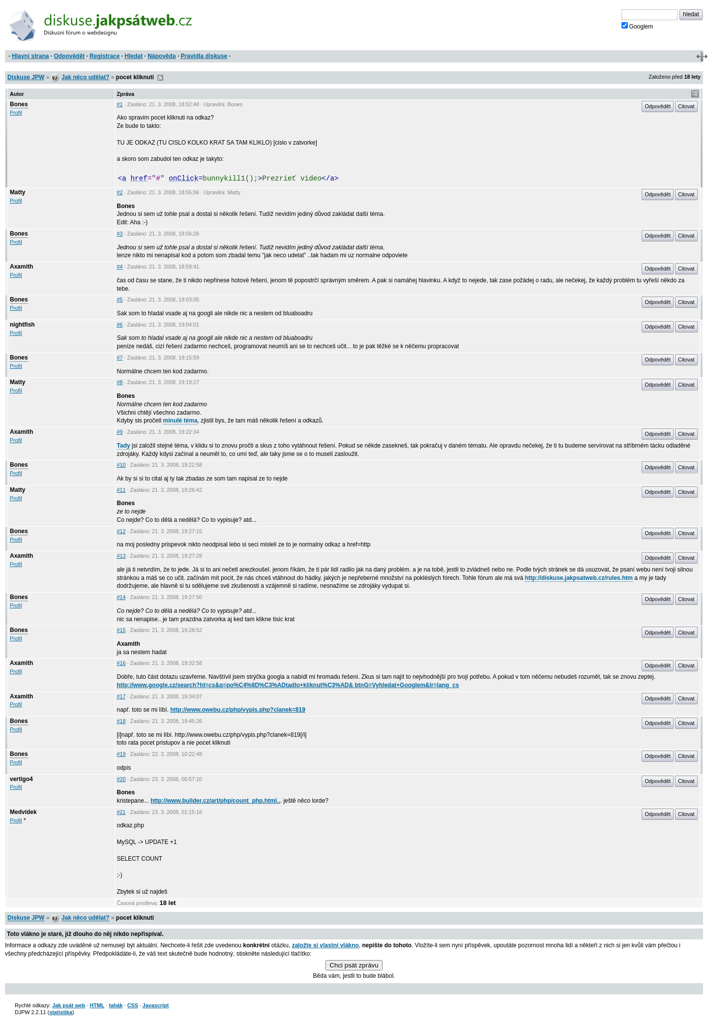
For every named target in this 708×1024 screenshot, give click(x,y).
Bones (19, 104)
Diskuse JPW (25, 77)
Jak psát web (68, 1005)
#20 (121, 779)
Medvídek (23, 812)
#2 (120, 192)
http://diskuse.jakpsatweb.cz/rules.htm (578, 577)
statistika (60, 1012)
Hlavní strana (30, 56)
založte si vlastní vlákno (325, 945)
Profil (16, 113)
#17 (121, 696)
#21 (121, 812)
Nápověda (162, 56)
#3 (120, 234)
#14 (121, 597)
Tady (123, 445)
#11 (121, 490)
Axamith (21, 266)
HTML (96, 1005)
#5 (120, 299)
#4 (120, 267)
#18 (121, 721)
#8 (120, 382)
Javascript (156, 1005)
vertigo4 (21, 779)
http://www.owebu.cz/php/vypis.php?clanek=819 (237, 709)
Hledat (133, 56)
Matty (17, 192)
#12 (121, 531)
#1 (120, 104)
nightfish (22, 324)
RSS (160, 78)
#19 (121, 754)
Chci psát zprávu (353, 965)
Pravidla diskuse (204, 56)
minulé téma (180, 420)
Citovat (686, 106)
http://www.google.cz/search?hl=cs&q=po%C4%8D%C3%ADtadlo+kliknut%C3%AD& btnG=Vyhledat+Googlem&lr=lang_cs (288, 685)
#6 (120, 325)
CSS (132, 1005)
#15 (121, 630)
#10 (121, 465)
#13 (121, 556)
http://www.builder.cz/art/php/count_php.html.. (215, 800)
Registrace (104, 56)
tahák (115, 1005)
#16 (121, 663)
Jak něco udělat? (85, 77)
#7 (120, 358)
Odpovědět (69, 56)
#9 (120, 432)
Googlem (637, 26)
